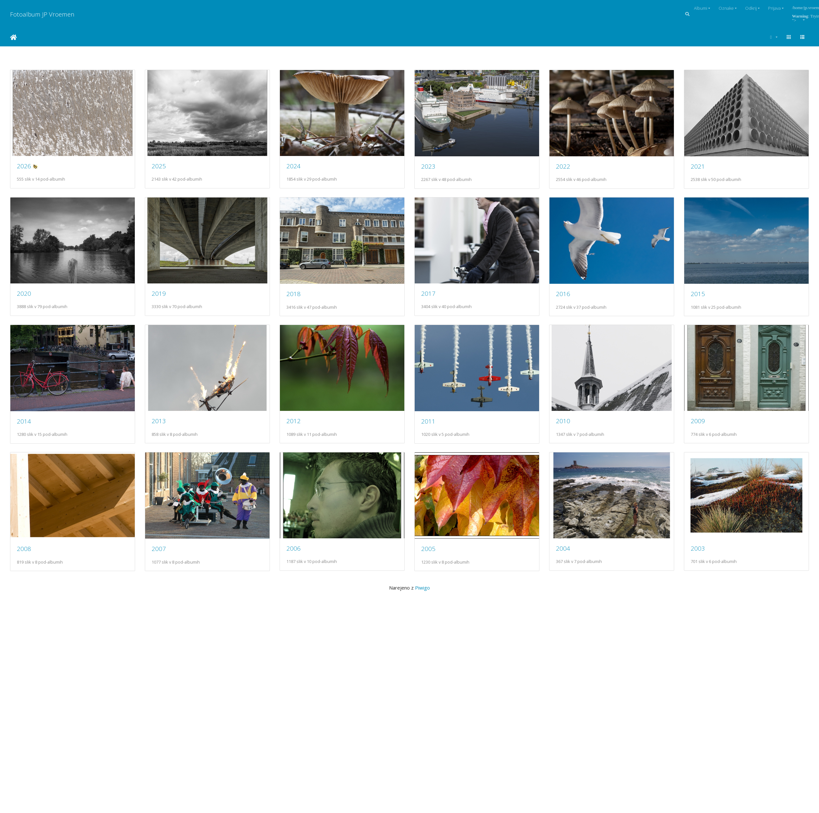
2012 (569, 424)
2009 (297, 553)
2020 (160, 296)
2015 (160, 425)
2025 (160, 167)
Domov (13, 37)
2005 (160, 682)
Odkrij (751, 8)
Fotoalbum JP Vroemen (42, 14)
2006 (24, 681)
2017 (569, 296)
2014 (297, 424)
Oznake (726, 8)
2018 (433, 296)
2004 (297, 681)
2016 (24, 425)
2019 (297, 296)
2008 (433, 553)
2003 (433, 681)
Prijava (774, 8)
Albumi (700, 8)
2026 (24, 167)
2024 (297, 167)
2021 (24, 296)
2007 (569, 553)
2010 (160, 553)
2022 (569, 167)
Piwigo (422, 721)
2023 (433, 167)
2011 (24, 553)
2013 (433, 424)
